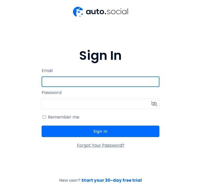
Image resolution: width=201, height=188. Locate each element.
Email (47, 71)
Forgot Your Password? (100, 145)
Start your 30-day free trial (111, 180)
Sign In (100, 131)
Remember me (63, 117)
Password (52, 93)
